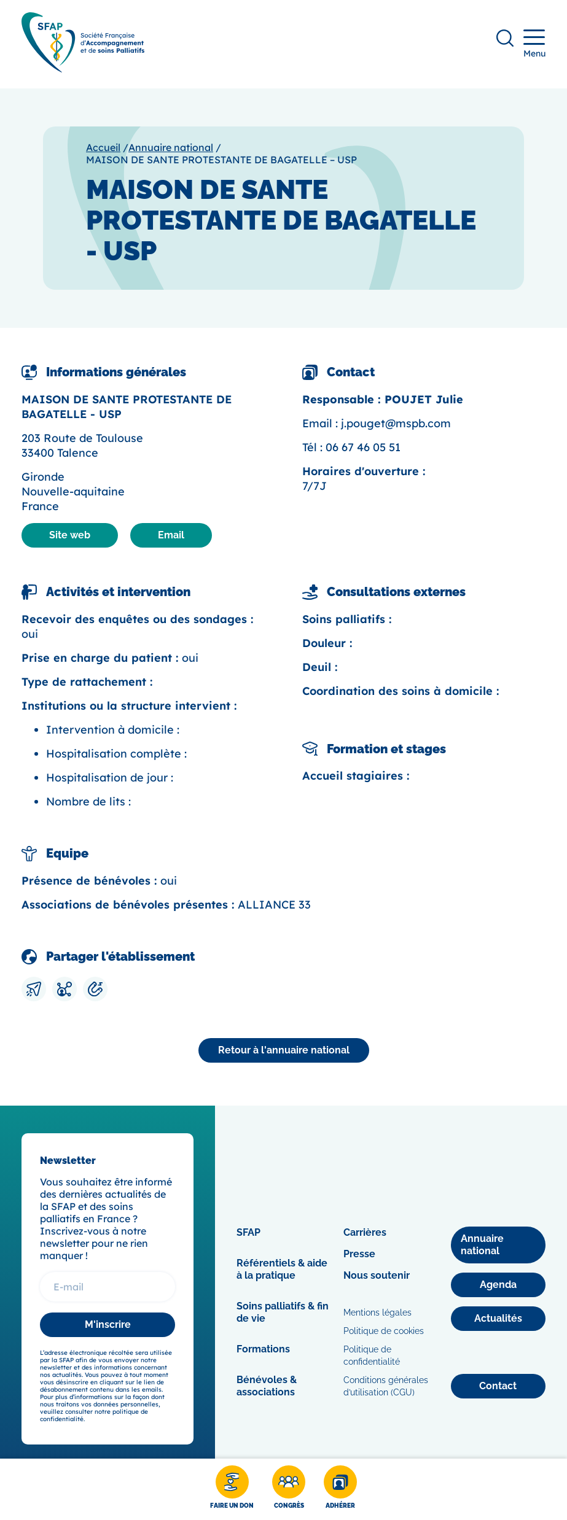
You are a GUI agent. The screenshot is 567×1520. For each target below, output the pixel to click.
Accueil (103, 147)
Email (171, 535)
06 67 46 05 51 (363, 447)
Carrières (364, 1232)
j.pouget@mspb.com (396, 423)
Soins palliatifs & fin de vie (283, 1312)
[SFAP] (83, 68)
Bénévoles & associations (267, 1386)
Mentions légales (377, 1312)
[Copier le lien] (95, 989)
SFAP (248, 1232)
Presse (359, 1254)
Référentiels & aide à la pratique (282, 1269)
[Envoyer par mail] (34, 989)
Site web (69, 535)
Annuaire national (170, 147)
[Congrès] (288, 1489)
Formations (263, 1349)
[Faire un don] (232, 1489)
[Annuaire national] (283, 1050)
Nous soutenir (376, 1275)
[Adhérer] (340, 1489)
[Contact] (498, 1386)
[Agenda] (498, 1285)
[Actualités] (498, 1318)
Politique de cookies (383, 1331)
